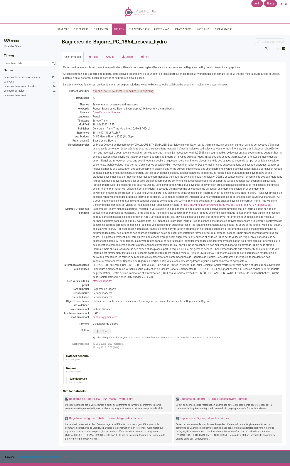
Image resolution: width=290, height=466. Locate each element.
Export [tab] (127, 56)
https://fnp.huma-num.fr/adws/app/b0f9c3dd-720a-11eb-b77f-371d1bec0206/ (226, 204)
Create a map (161, 29)
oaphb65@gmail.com (105, 317)
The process (81, 29)
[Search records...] (29, 63)
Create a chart (183, 29)
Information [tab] (73, 56)
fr (282, 3)
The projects (101, 29)
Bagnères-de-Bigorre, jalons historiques (204, 418)
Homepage (63, 29)
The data (119, 29)
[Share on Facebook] (272, 48)
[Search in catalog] (53, 63)
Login (257, 3)
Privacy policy (51, 456)
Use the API (203, 29)
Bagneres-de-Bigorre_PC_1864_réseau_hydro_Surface (213, 399)
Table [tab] (93, 56)
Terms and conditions (30, 456)
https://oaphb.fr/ (102, 281)
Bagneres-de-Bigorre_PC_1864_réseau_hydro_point (101, 399)
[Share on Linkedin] (278, 48)
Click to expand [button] (73, 359)
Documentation (223, 29)
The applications (139, 29)
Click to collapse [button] (73, 372)
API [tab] (145, 56)
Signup (270, 3)
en (286, 3)
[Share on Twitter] (266, 48)
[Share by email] (283, 48)
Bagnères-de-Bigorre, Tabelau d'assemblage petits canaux (105, 418)
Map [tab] (110, 56)
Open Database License (106, 112)
